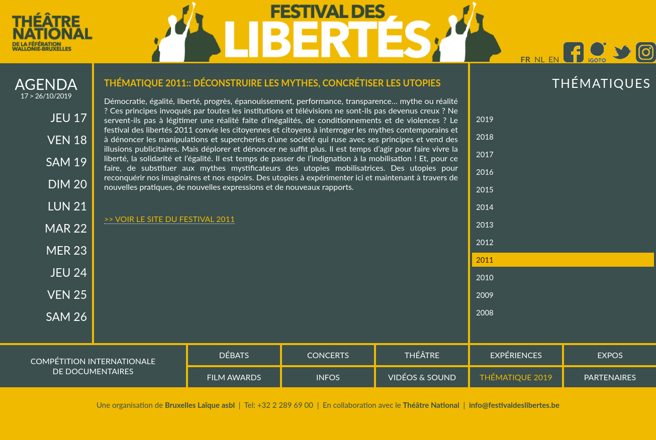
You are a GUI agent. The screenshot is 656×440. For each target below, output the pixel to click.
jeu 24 (69, 272)
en (553, 59)
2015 (485, 189)
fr (525, 59)
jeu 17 (69, 118)
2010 (485, 277)
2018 (485, 136)
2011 (485, 259)
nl (539, 59)
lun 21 (67, 206)
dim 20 (67, 184)
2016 (485, 171)
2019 (485, 119)
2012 (485, 242)
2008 (485, 312)
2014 (485, 206)
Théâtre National (431, 404)
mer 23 (66, 250)
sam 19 (66, 162)
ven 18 (67, 140)
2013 (485, 224)
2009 (485, 294)
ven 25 (67, 294)
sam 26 (66, 316)
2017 (485, 154)
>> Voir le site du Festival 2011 (169, 219)
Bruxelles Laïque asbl (200, 404)
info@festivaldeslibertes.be (514, 404)
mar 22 (66, 228)
